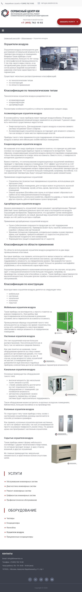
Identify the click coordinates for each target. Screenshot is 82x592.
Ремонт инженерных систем (18, 491)
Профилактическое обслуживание (21, 500)
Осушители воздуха (15, 532)
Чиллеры (10, 518)
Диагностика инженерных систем (21, 486)
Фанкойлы (11, 527)
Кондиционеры (13, 523)
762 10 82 (32, 22)
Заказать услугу (69, 22)
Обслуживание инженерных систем (22, 481)
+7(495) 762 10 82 (27, 3)
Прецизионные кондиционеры (19, 537)
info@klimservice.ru (49, 3)
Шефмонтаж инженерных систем (21, 495)
